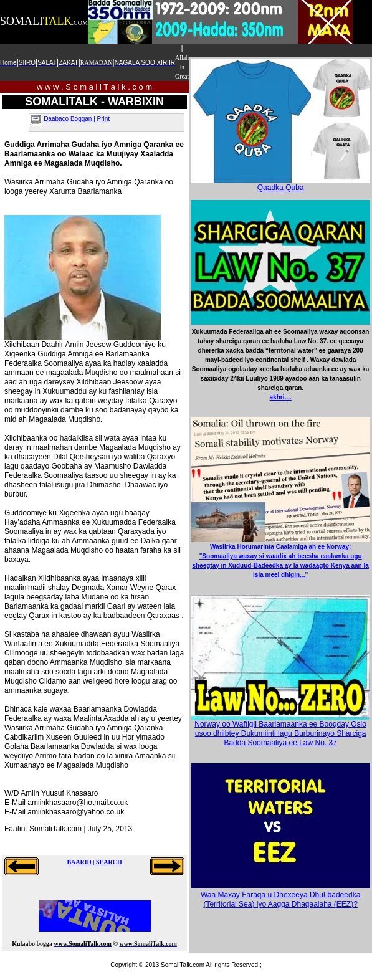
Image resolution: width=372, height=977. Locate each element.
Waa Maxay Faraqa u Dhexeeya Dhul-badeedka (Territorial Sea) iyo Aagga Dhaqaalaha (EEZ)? (280, 899)
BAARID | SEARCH (94, 862)
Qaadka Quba (280, 184)
